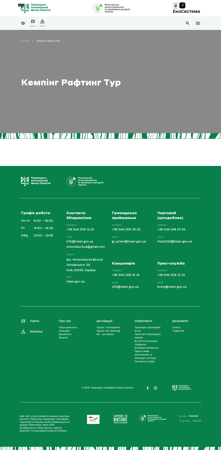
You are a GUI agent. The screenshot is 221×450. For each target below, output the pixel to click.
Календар (64, 331)
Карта (33, 26)
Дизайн (188, 416)
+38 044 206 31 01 (171, 275)
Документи (65, 334)
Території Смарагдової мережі (148, 336)
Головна (25, 41)
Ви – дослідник (105, 334)
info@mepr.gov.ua (79, 241)
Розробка (190, 421)
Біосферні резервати (146, 348)
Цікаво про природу (108, 331)
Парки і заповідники (108, 327)
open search (187, 23)
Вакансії (63, 337)
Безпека (36, 331)
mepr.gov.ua (75, 281)
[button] (23, 23)
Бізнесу (176, 327)
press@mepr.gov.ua (171, 287)
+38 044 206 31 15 (80, 229)
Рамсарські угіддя (145, 361)
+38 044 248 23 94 (171, 229)
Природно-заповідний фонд (147, 329)
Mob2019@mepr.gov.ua (174, 241)
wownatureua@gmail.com (85, 247)
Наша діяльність (68, 327)
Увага (42, 26)
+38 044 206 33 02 (126, 229)
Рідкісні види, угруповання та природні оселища (145, 354)
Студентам (178, 331)
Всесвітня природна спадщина (146, 343)
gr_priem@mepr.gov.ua (129, 241)
